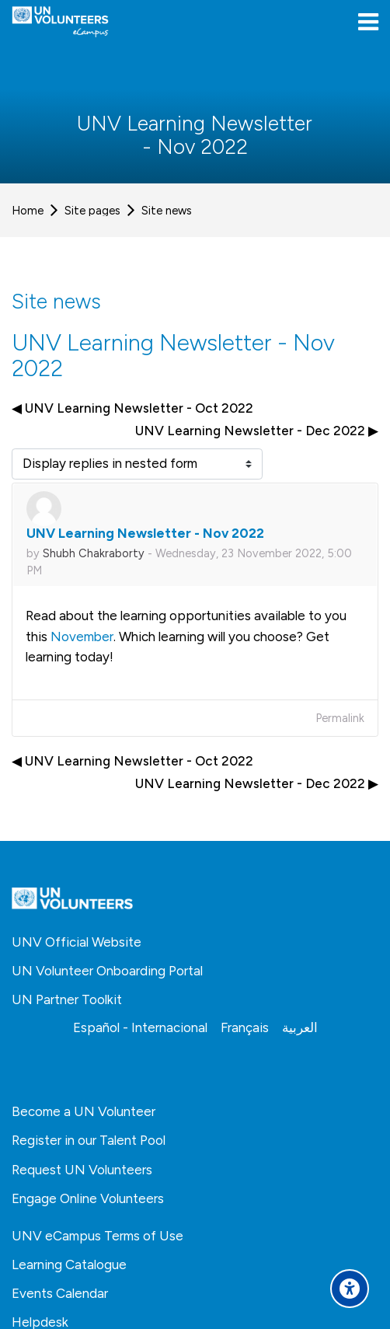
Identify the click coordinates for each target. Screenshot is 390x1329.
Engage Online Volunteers (88, 1198)
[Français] (245, 1027)
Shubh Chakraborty (94, 553)
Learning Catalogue (69, 1264)
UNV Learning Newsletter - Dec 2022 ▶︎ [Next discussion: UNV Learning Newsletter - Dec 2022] (256, 430)
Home (28, 210)
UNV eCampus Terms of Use (97, 1236)
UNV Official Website (76, 942)
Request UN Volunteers (82, 1169)
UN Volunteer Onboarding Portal (107, 970)
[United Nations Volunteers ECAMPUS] (60, 21)
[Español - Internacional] (140, 1027)
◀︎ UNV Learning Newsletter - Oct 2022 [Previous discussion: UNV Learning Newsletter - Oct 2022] (132, 408)
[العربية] (300, 1027)
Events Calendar (60, 1293)
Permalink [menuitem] (339, 718)
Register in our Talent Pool (88, 1140)
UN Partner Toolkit (67, 999)
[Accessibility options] (349, 1288)
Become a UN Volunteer (83, 1111)
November (81, 636)
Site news (166, 210)
